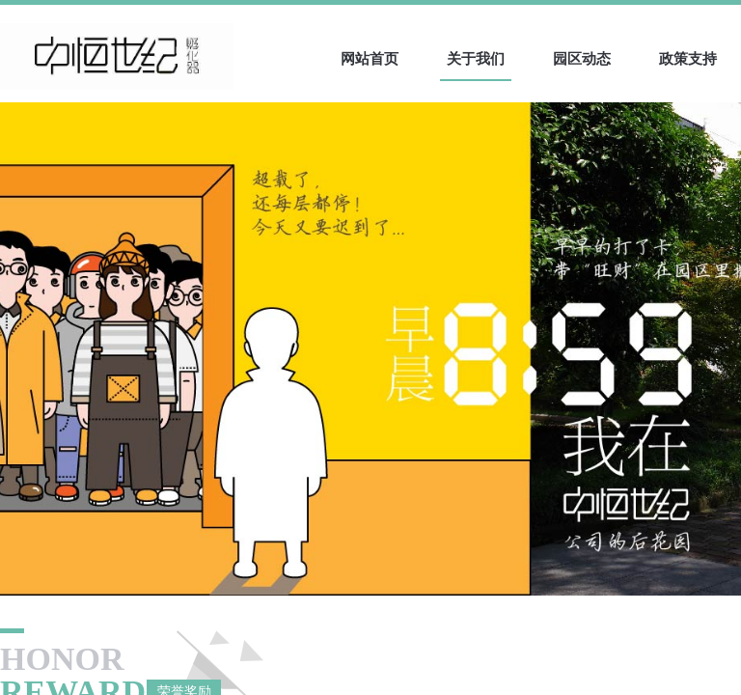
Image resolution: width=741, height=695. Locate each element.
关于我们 (476, 59)
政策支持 (688, 59)
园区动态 (582, 59)
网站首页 (369, 59)
